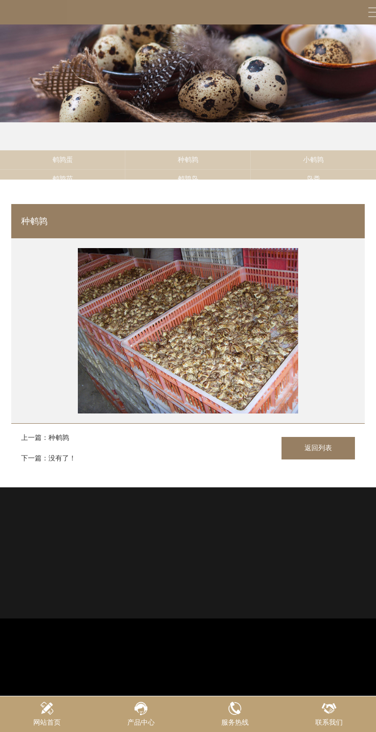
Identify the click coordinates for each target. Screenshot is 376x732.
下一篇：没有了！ (48, 458)
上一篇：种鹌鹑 (45, 437)
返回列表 (318, 448)
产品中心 (141, 713)
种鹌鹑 (188, 165)
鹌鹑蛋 (62, 165)
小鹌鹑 (313, 165)
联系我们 (329, 713)
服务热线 (235, 713)
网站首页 (47, 713)
